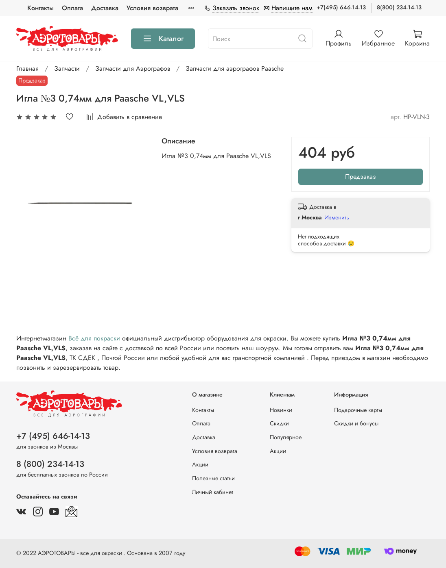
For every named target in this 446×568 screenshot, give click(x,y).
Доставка (104, 8)
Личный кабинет (212, 492)
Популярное (286, 437)
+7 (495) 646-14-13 (53, 436)
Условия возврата (152, 8)
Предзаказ (360, 176)
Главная (27, 68)
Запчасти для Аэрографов (132, 68)
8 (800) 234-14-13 (50, 464)
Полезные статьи (213, 478)
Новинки (281, 410)
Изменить (336, 217)
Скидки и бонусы (356, 423)
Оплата (72, 8)
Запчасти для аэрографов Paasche (235, 68)
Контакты (40, 8)
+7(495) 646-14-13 (341, 7)
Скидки (279, 423)
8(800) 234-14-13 (399, 7)
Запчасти (67, 68)
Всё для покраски (94, 338)
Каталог (163, 38)
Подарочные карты (358, 410)
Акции (200, 464)
